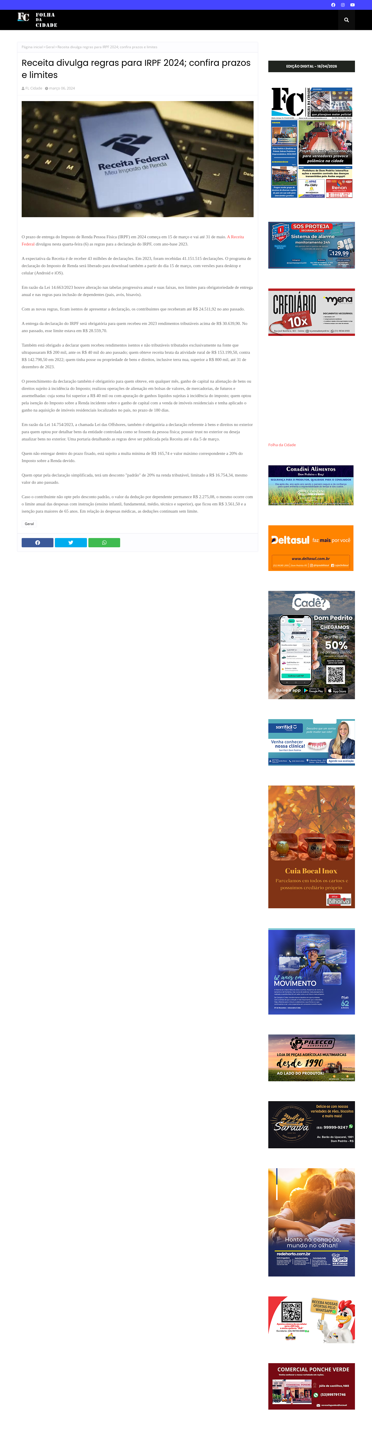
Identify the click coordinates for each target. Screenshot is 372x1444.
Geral (50, 46)
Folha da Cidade (282, 445)
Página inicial (32, 46)
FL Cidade (33, 88)
